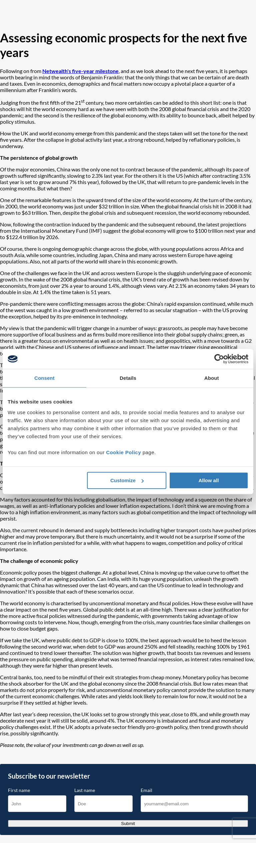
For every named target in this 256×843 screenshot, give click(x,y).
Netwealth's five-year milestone (80, 71)
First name (19, 790)
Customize (127, 480)
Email (146, 790)
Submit (128, 823)
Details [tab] (128, 378)
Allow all (208, 480)
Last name (84, 790)
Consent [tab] (44, 378)
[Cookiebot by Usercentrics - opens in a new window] (219, 359)
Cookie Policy (123, 452)
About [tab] (211, 378)
